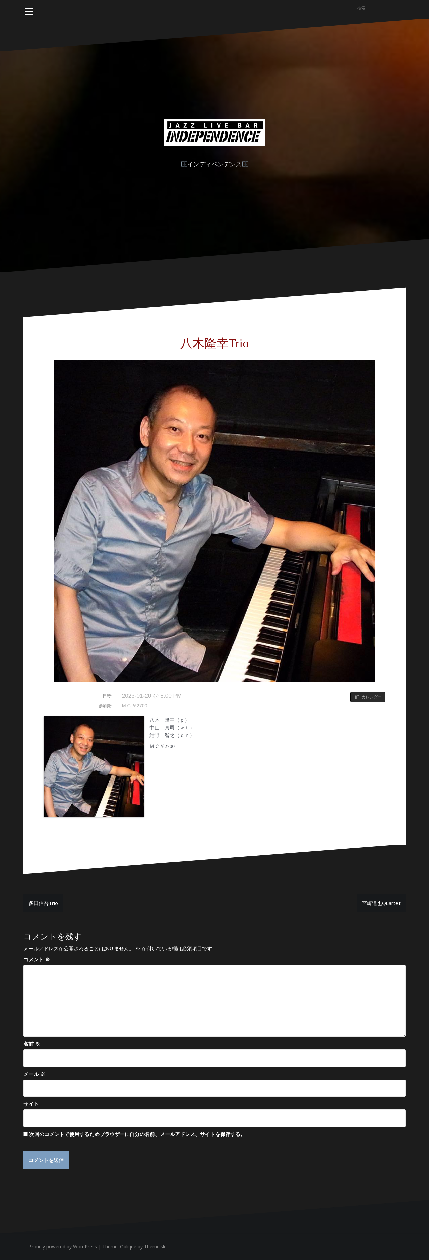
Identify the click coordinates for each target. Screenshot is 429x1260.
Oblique (128, 1246)
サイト (31, 1103)
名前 (31, 1043)
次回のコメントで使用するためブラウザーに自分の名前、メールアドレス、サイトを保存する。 (137, 1134)
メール (34, 1074)
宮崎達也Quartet (381, 903)
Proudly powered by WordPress (62, 1246)
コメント (36, 959)
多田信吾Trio (43, 903)
